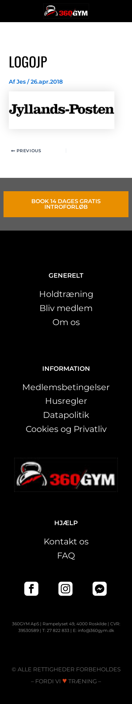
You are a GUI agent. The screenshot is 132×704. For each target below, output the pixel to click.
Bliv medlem (66, 308)
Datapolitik (66, 415)
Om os (66, 322)
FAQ (66, 555)
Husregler (66, 401)
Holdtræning (66, 294)
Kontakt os (66, 541)
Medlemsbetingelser (66, 387)
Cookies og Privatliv (66, 429)
